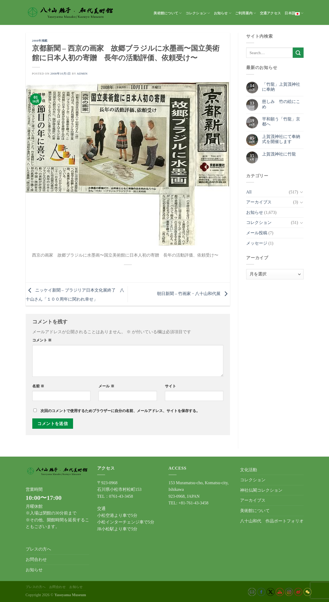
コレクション (198, 13)
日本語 (294, 13)
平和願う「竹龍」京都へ (281, 121)
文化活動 (248, 469)
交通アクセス (270, 13)
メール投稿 (256, 233)
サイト (170, 386)
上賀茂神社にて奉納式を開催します (281, 139)
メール (106, 386)
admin (82, 73)
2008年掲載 (40, 40)
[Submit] (298, 52)
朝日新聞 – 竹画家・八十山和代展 (193, 293)
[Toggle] (301, 192)
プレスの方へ (38, 549)
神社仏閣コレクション (261, 490)
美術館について (168, 13)
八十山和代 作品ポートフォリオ (272, 521)
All (248, 192)
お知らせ (222, 13)
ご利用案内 (245, 13)
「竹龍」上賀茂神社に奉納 (281, 87)
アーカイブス (259, 202)
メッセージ (256, 243)
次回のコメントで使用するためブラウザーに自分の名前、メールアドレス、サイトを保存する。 (120, 411)
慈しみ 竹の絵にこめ (281, 104)
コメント (42, 340)
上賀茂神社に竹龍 (279, 154)
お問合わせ (36, 559)
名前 (38, 386)
